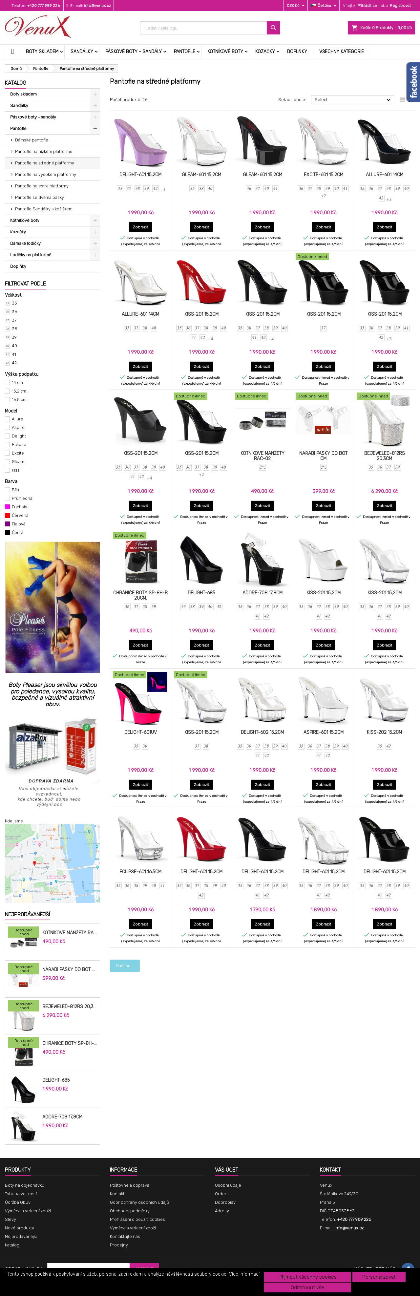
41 (14, 354)
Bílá (15, 489)
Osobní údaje (228, 1185)
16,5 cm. (20, 399)
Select (353, 100)
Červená (20, 515)
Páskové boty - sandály (133, 51)
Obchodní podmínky (130, 1210)
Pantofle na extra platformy (42, 185)
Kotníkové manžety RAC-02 (69, 933)
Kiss (16, 470)
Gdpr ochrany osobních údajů (139, 1202)
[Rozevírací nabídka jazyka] (324, 5)
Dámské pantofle (31, 140)
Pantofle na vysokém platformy (45, 174)
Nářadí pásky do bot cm (69, 969)
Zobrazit (142, 226)
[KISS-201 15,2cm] (323, 257)
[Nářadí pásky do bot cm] (23, 969)
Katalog (15, 83)
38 (14, 328)
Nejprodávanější (27, 914)
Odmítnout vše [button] (307, 1287)
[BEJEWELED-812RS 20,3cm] (23, 1006)
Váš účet (226, 1170)
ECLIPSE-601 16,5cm (140, 872)
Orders (222, 1193)
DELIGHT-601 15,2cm (140, 175)
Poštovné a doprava (129, 1185)
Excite (18, 453)
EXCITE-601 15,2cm (323, 175)
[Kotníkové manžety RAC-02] (23, 932)
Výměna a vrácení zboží (28, 1210)
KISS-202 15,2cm (384, 732)
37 (14, 320)
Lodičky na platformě (30, 254)
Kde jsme (14, 820)
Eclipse (19, 444)
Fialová (19, 523)
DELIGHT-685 (56, 1080)
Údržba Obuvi (18, 1202)
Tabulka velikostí (21, 1193)
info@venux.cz (97, 5)
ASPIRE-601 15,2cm (324, 732)
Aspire (18, 427)
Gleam (18, 461)
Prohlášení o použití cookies (137, 1219)
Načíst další (127, 965)
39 (14, 337)
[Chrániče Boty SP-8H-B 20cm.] (23, 1043)
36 (14, 311)
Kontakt (117, 1193)
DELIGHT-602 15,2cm (262, 732)
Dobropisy (225, 1202)
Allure (17, 418)
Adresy (222, 1210)
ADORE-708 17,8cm (62, 1117)
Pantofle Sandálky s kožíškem (44, 208)
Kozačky (265, 51)
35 (14, 303)
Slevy (10, 1219)
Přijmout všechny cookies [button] (308, 1277)
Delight (19, 436)
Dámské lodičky (25, 243)
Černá (18, 532)
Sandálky (82, 51)
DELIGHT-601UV (140, 732)
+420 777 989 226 (43, 5)
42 (14, 362)
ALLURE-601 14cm (384, 175)
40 (14, 345)
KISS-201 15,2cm (201, 314)
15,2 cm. (19, 391)
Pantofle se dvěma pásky (39, 197)
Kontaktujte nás (125, 1236)
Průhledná (22, 498)
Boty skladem (42, 51)
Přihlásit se (367, 5)
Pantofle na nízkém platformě (43, 151)
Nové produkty (19, 1227)
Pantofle (184, 51)
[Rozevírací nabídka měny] (296, 5)
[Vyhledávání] (210, 27)
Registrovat (400, 5)
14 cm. (18, 382)
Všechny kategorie (341, 51)
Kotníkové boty (225, 51)
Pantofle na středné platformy (44, 162)
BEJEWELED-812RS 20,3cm (69, 1006)
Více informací (244, 1274)
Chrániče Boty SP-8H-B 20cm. (69, 1043)
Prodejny (119, 1245)
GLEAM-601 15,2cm (201, 175)
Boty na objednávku (24, 1185)
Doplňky (297, 51)
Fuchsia (19, 506)
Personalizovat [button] (379, 1277)
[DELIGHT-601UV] (140, 675)
